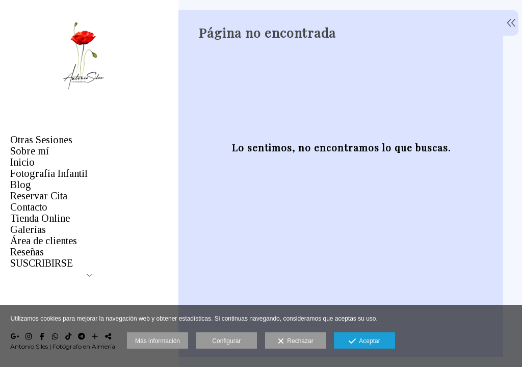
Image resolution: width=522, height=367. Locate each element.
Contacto (28, 207)
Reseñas (27, 251)
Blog (20, 184)
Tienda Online (40, 218)
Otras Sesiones (41, 139)
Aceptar (364, 341)
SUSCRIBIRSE (41, 263)
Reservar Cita (38, 195)
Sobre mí (29, 150)
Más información (157, 341)
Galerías (28, 229)
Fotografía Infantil (49, 173)
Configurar (226, 341)
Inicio (22, 162)
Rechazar (296, 341)
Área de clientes (43, 240)
